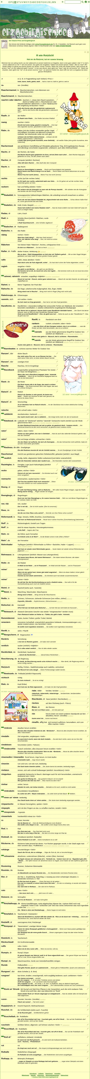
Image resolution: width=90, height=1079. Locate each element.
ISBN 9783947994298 (63, 46)
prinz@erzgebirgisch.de (44, 44)
